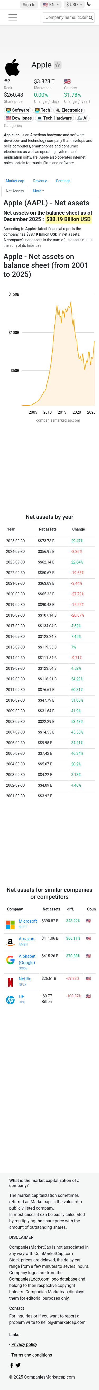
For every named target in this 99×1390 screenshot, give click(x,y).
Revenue (40, 181)
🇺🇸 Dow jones (19, 118)
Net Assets (15, 191)
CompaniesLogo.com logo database (43, 1279)
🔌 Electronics (69, 110)
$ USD (72, 4)
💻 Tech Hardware (54, 118)
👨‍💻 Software (17, 110)
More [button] (37, 191)
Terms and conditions (31, 1355)
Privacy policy (24, 1344)
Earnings (63, 181)
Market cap (15, 181)
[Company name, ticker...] (68, 17)
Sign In (29, 4)
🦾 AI (82, 118)
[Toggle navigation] (12, 17)
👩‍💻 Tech (42, 110)
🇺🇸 (49, 4)
